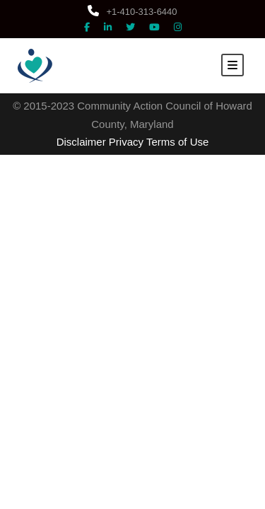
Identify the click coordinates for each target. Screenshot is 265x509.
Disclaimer (81, 142)
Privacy (126, 142)
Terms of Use (177, 142)
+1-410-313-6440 (132, 11)
